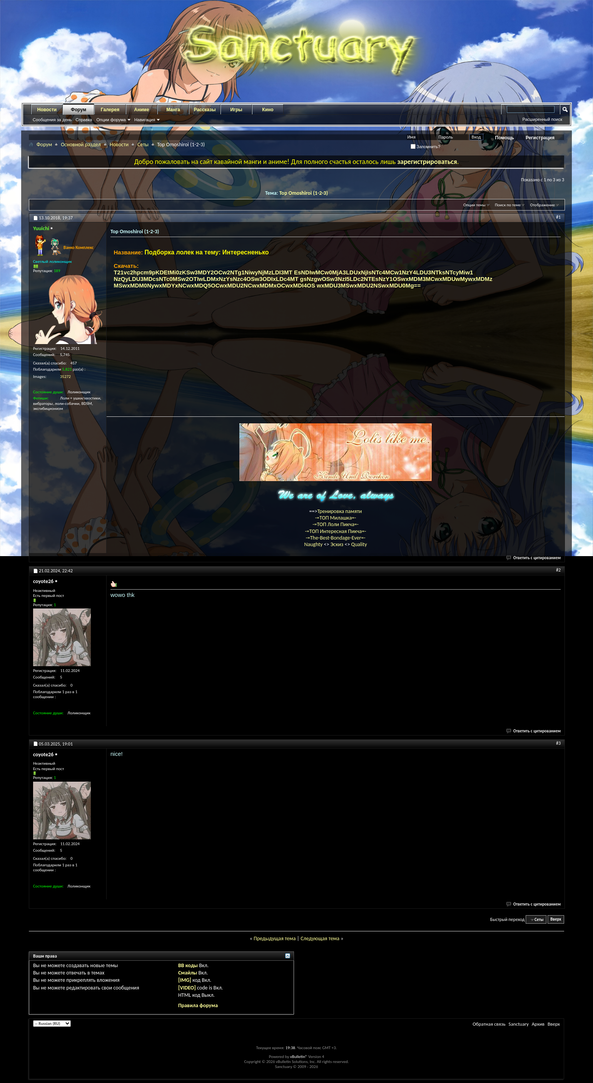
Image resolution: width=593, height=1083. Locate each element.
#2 (558, 570)
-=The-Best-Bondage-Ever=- (335, 538)
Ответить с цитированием (534, 557)
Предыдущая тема (275, 938)
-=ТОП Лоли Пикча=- (335, 524)
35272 (65, 376)
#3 (558, 743)
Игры (236, 109)
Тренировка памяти (339, 511)
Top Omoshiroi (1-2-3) (303, 193)
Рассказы (205, 109)
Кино (267, 109)
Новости (47, 109)
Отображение (542, 204)
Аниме (141, 109)
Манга (173, 109)
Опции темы (474, 204)
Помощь (504, 137)
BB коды (188, 965)
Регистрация (540, 137)
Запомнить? (426, 146)
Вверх (555, 919)
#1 (558, 217)
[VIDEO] (187, 987)
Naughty (314, 544)
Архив (538, 1024)
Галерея (110, 109)
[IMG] (184, 980)
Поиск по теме (508, 204)
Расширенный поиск (542, 119)
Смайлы (187, 972)
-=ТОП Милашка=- (335, 518)
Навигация (144, 119)
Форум (78, 109)
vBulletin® (298, 1056)
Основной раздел (81, 144)
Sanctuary (518, 1024)
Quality (359, 544)
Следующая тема (320, 938)
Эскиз (338, 544)
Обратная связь (489, 1024)
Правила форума (198, 1005)
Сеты (143, 144)
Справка (83, 119)
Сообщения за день (52, 119)
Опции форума (110, 119)
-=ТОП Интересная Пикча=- (335, 531)
